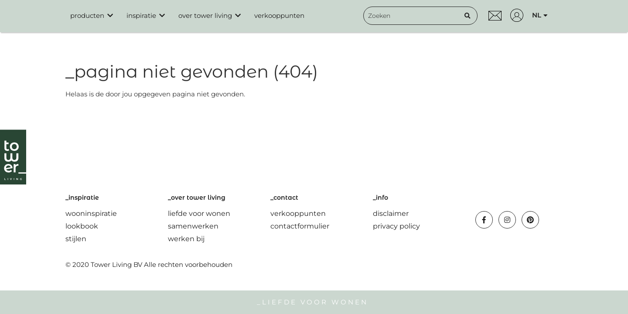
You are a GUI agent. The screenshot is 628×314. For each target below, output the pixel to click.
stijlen (75, 239)
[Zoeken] (467, 15)
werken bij (186, 239)
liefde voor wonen (199, 213)
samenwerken (193, 226)
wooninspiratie (91, 213)
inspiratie (141, 15)
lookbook (81, 226)
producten (87, 15)
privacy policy (396, 226)
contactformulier (299, 226)
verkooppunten (279, 15)
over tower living (205, 15)
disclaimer (391, 213)
